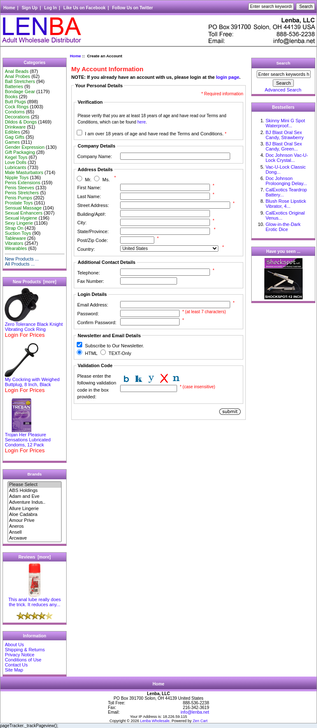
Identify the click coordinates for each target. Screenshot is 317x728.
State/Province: (93, 231)
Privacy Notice (19, 654)
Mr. (88, 179)
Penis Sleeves (19, 187)
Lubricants (15, 167)
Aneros (34, 526)
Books (11, 96)
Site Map (14, 669)
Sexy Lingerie (19, 223)
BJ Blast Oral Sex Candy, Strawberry (285, 135)
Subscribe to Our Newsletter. (114, 345)
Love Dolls (15, 162)
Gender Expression (24, 147)
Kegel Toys (16, 157)
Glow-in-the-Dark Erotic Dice (283, 227)
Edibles (12, 131)
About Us (14, 644)
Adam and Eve (34, 497)
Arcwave (34, 538)
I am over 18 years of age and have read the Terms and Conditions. (155, 133)
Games (12, 142)
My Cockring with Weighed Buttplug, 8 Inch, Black (32, 380)
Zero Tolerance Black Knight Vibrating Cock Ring (33, 324)
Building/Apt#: (91, 214)
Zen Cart (200, 721)
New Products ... (22, 258)
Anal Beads (16, 71)
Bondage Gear (20, 91)
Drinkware (15, 126)
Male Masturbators (24, 172)
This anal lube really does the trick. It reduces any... (34, 600)
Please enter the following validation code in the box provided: (96, 386)
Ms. (106, 179)
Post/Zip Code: (92, 240)
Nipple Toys (17, 177)
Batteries (14, 86)
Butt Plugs (15, 101)
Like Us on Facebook (84, 7)
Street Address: (93, 205)
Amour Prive (34, 521)
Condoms (14, 111)
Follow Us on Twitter (132, 7)
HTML (91, 353)
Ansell (34, 532)
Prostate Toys (18, 202)
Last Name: (89, 196)
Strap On (14, 228)
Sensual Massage (23, 207)
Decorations (17, 116)
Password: (88, 313)
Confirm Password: (96, 322)
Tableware (15, 238)
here (141, 122)
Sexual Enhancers (23, 212)
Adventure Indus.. (34, 502)
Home (9, 7)
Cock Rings (16, 106)
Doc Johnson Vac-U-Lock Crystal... (287, 158)
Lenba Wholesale (155, 721)
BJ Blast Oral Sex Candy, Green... (284, 146)
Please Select (34, 485)
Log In (50, 7)
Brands (34, 474)
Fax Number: (90, 281)
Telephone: (88, 272)
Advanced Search (283, 89)
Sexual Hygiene (21, 217)
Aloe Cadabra (34, 515)
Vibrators (14, 243)
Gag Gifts (14, 137)
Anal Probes (17, 76)
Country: (86, 249)
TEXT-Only (119, 353)
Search (283, 63)
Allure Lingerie (34, 509)
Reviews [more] (35, 557)
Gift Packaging (20, 152)
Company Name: (94, 156)
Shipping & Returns (25, 649)
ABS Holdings (34, 491)
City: (81, 222)
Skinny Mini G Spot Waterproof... (285, 123)
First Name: (89, 187)
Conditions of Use (23, 659)
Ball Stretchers (20, 81)
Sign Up (29, 7)
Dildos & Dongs (21, 121)
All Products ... (20, 263)
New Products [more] (34, 281)
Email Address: (92, 304)
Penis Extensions (22, 182)
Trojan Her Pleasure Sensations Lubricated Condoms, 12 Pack (28, 437)
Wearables (16, 248)
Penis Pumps (18, 197)
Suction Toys (18, 233)
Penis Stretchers (22, 192)
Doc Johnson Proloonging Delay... (286, 181)
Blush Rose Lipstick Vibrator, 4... (286, 204)
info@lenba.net (195, 712)
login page (227, 77)
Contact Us (16, 664)
